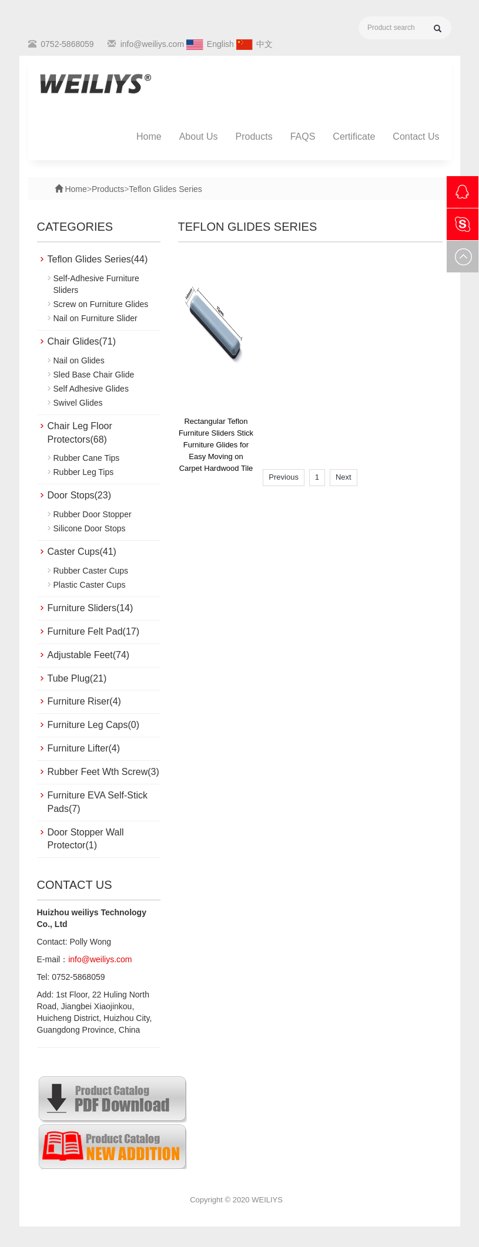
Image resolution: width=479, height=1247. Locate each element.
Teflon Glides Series (165, 189)
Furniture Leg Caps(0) (94, 725)
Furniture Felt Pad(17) (94, 631)
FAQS (303, 136)
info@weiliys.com (152, 44)
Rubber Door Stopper (92, 514)
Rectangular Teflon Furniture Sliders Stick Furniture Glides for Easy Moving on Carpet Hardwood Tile (216, 445)
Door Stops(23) (80, 495)
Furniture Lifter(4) (84, 748)
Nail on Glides (79, 360)
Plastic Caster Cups (89, 584)
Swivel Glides (78, 402)
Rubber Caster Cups (91, 570)
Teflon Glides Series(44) (98, 259)
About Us (198, 136)
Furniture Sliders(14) (90, 608)
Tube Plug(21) (77, 678)
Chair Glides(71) (82, 341)
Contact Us (416, 136)
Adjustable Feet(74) (89, 655)
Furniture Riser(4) (84, 701)
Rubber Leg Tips (83, 472)
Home (149, 136)
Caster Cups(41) (82, 552)
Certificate (354, 136)
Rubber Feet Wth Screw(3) (103, 772)
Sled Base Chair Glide (94, 374)
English (220, 44)
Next (343, 477)
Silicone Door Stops (89, 528)
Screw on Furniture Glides (101, 304)
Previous (284, 477)
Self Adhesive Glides (91, 388)
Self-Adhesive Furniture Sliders (96, 284)
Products (254, 136)
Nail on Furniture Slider (95, 318)
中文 (264, 44)
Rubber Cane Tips (86, 458)
